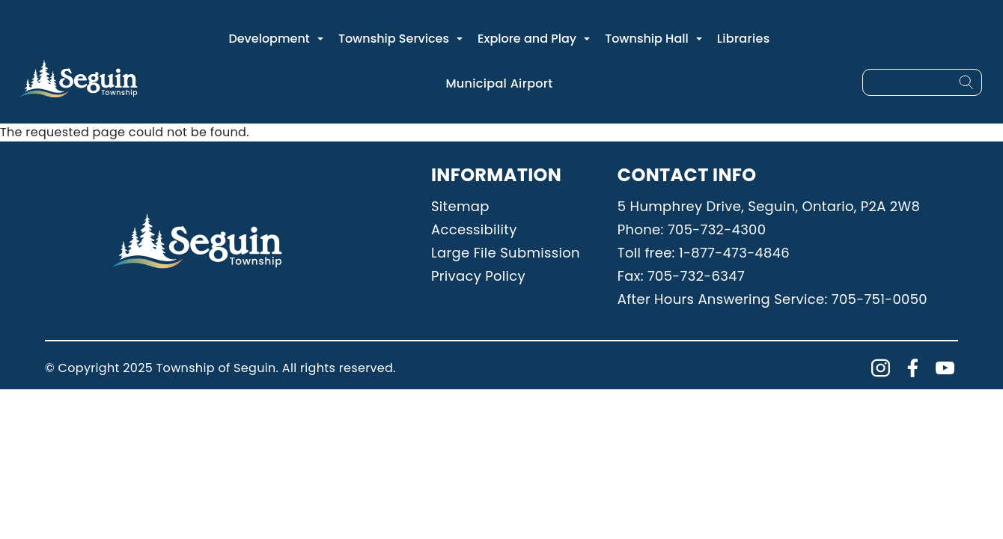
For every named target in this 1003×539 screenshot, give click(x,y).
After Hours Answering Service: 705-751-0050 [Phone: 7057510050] (772, 299)
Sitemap (460, 206)
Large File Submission (505, 252)
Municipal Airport (498, 83)
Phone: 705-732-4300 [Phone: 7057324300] (692, 229)
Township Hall (647, 38)
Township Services (393, 38)
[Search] (966, 82)
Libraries (743, 38)
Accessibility (474, 229)
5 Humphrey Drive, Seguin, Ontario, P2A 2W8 (769, 206)
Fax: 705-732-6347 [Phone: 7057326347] (681, 276)
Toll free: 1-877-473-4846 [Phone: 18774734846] (704, 252)
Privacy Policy (478, 276)
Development (268, 38)
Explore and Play (527, 38)
